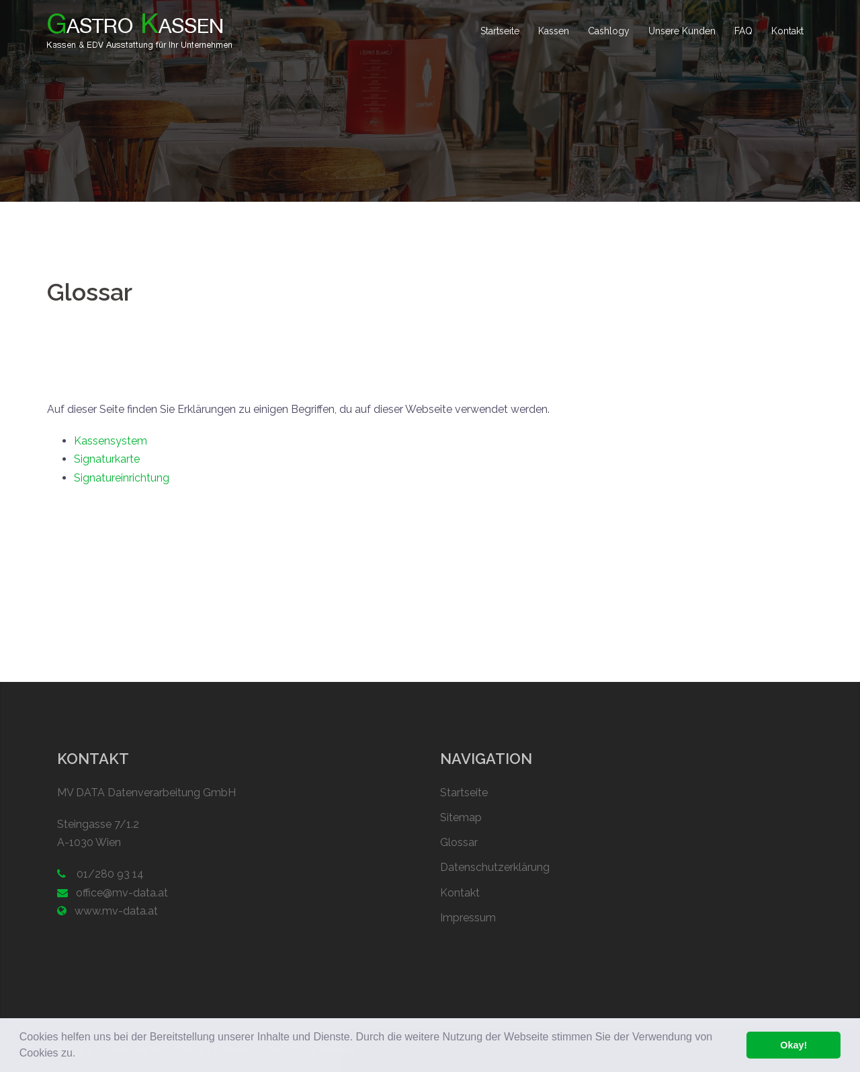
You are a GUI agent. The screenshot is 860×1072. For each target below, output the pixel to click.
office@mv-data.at (122, 892)
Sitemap (461, 817)
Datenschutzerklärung (495, 867)
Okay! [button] (793, 1045)
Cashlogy (609, 31)
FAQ (743, 31)
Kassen (553, 31)
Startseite (499, 31)
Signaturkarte (107, 459)
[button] (81, 1054)
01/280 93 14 (109, 874)
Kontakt (787, 31)
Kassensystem (110, 440)
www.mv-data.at (116, 911)
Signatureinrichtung (121, 477)
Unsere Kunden (682, 31)
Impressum (468, 917)
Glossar (459, 842)
